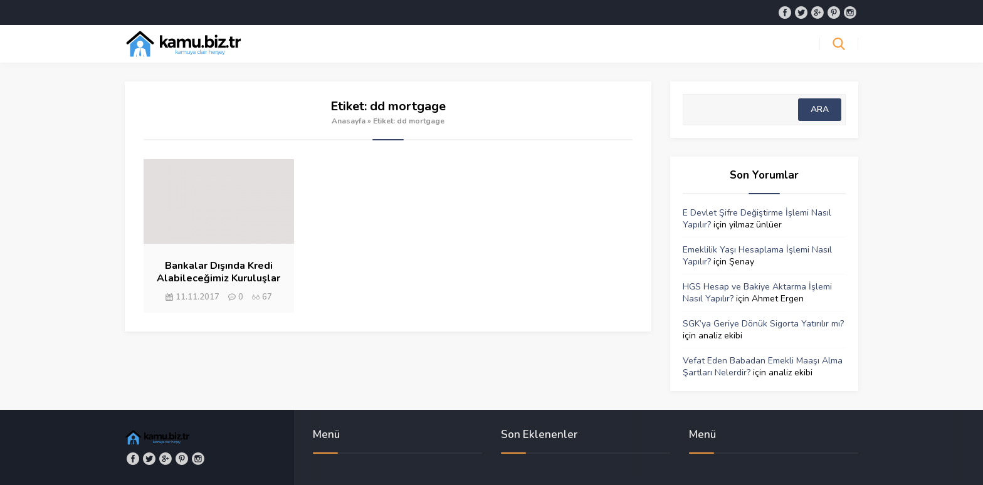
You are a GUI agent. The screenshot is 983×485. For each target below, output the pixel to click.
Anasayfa (348, 121)
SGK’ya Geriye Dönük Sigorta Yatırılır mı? (763, 324)
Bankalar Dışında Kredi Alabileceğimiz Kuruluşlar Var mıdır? (218, 278)
